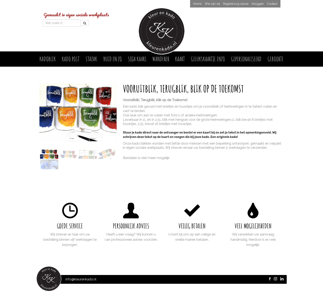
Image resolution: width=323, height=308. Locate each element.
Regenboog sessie (236, 3)
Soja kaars (137, 59)
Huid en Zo (112, 59)
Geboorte (275, 59)
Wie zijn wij (212, 3)
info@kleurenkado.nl (81, 279)
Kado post (70, 59)
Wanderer (160, 59)
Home (197, 3)
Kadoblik (47, 59)
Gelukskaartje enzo (208, 59)
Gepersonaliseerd (246, 59)
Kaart (180, 59)
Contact (272, 3)
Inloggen (258, 3)
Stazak (91, 59)
